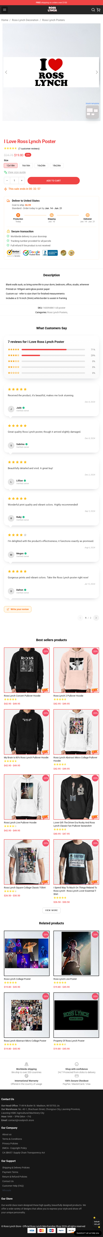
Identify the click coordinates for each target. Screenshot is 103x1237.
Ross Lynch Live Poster (65, 979)
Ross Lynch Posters (53, 20)
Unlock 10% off (97, 1223)
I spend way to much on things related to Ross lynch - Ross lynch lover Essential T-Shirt (75, 890)
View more (51, 910)
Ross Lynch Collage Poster (17, 979)
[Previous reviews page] (80, 618)
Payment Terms (10, 1172)
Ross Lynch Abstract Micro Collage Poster (25, 1040)
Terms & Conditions (12, 1139)
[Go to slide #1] (43, 128)
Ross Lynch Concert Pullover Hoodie (22, 695)
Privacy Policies (10, 1143)
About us (6, 1134)
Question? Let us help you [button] (88, 1233)
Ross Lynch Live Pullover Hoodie (20, 822)
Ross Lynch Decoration (25, 20)
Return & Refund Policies (14, 1176)
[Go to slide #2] (60, 128)
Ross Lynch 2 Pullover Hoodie (68, 695)
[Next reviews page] (96, 618)
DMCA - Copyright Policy (14, 1148)
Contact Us (8, 1181)
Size (6, 160)
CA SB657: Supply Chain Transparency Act (23, 1152)
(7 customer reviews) (29, 148)
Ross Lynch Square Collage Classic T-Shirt (25, 887)
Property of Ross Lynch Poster (69, 1040)
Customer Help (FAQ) (13, 1185)
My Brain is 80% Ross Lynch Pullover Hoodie (26, 757)
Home (4, 20)
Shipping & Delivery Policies (16, 1167)
